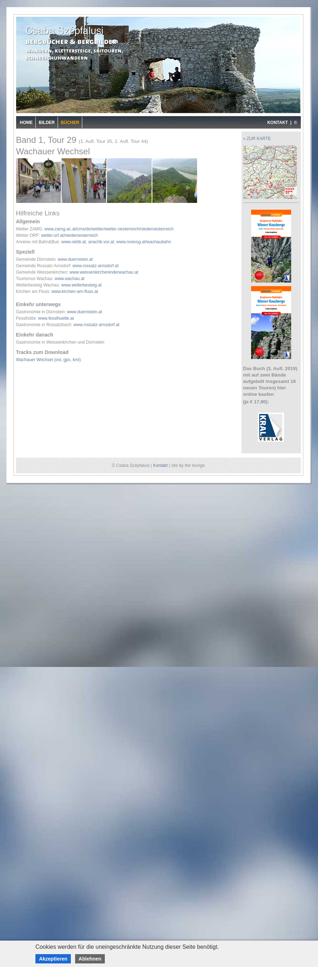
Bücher (70, 122)
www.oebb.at (73, 241)
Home (26, 122)
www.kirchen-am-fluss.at (75, 291)
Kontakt (160, 465)
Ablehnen (90, 959)
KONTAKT (277, 122)
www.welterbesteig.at (81, 285)
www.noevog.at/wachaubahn (143, 241)
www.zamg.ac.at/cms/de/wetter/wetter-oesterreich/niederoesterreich (108, 228)
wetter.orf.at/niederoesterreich (69, 235)
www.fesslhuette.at (56, 318)
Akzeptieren (53, 959)
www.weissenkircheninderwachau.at (103, 272)
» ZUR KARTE (257, 138)
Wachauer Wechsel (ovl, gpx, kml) (48, 359)
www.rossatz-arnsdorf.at (96, 265)
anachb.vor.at (101, 241)
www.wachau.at (69, 278)
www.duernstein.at (75, 259)
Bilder (47, 122)
